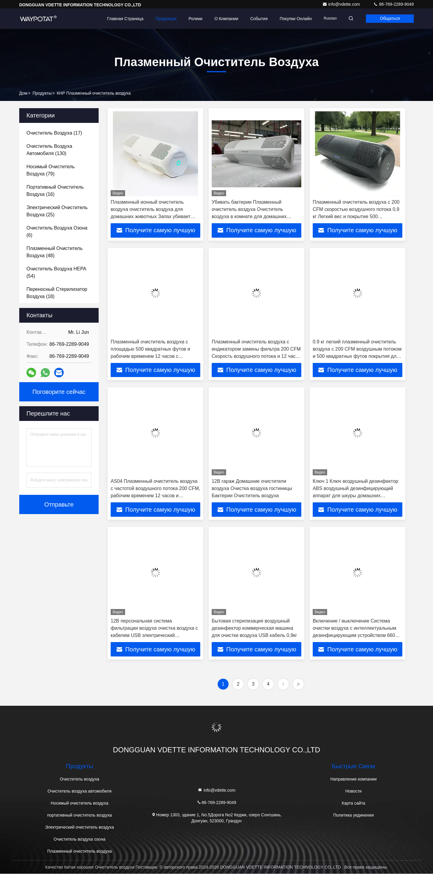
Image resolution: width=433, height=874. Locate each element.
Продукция (164, 18)
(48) (54, 252)
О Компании (224, 18)
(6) (57, 231)
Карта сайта (353, 803)
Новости (353, 791)
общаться (389, 18)
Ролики (194, 18)
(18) (56, 293)
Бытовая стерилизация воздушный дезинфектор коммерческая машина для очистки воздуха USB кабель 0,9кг (254, 628)
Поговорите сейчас (59, 391)
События (257, 18)
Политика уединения (353, 815)
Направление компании (353, 779)
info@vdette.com (341, 4)
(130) (49, 150)
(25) (57, 211)
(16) (55, 190)
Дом (23, 93)
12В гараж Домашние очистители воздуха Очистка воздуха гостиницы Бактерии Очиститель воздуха (252, 488)
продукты (41, 93)
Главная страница (123, 18)
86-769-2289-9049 (393, 4)
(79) (50, 170)
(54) (56, 272)
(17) (54, 133)
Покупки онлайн (294, 18)
